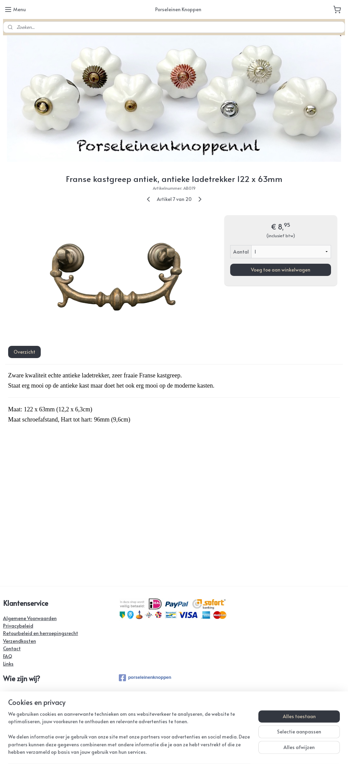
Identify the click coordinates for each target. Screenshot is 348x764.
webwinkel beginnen (197, 751)
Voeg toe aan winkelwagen (280, 269)
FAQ (7, 656)
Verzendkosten (19, 641)
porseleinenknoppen (145, 678)
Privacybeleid (18, 625)
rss (171, 751)
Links (8, 663)
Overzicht (24, 352)
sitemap (157, 751)
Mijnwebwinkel (255, 751)
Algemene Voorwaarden (30, 618)
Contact (12, 648)
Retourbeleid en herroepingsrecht (40, 633)
